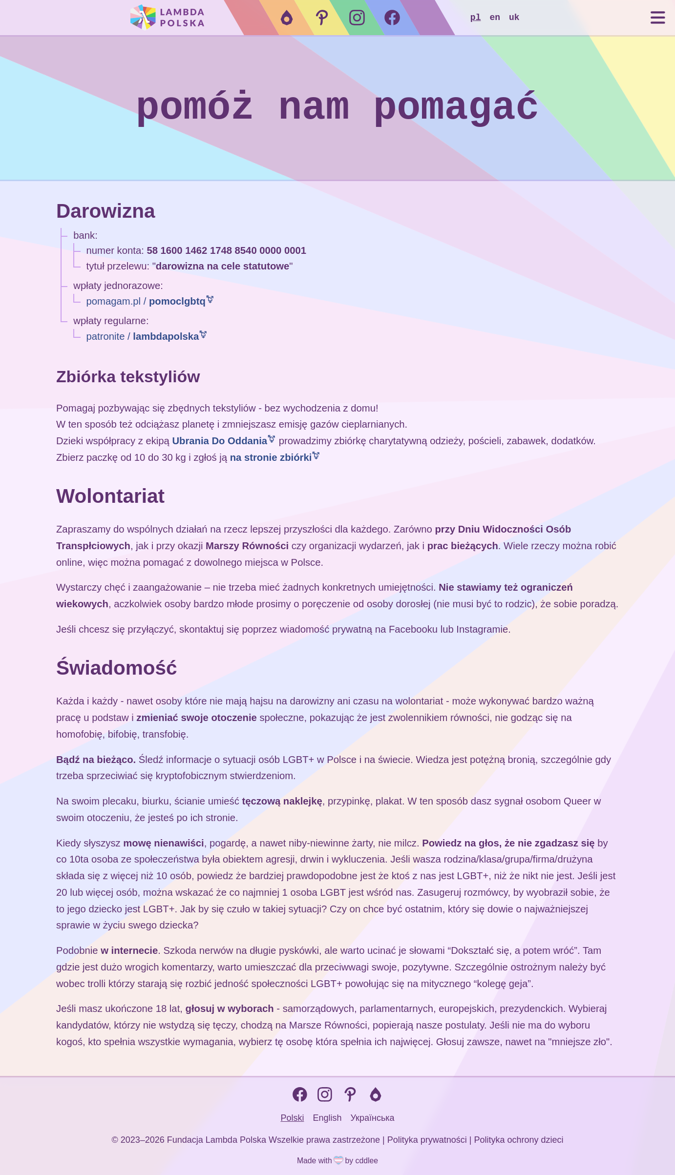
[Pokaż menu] (653, 17)
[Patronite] (287, 17)
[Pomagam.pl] (322, 17)
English (327, 1117)
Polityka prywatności (427, 1139)
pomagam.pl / (146, 301)
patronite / (142, 336)
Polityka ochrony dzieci (518, 1139)
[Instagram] (357, 17)
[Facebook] (392, 17)
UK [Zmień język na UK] (514, 17)
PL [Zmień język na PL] (475, 17)
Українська (372, 1117)
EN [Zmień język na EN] (494, 17)
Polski (292, 1117)
